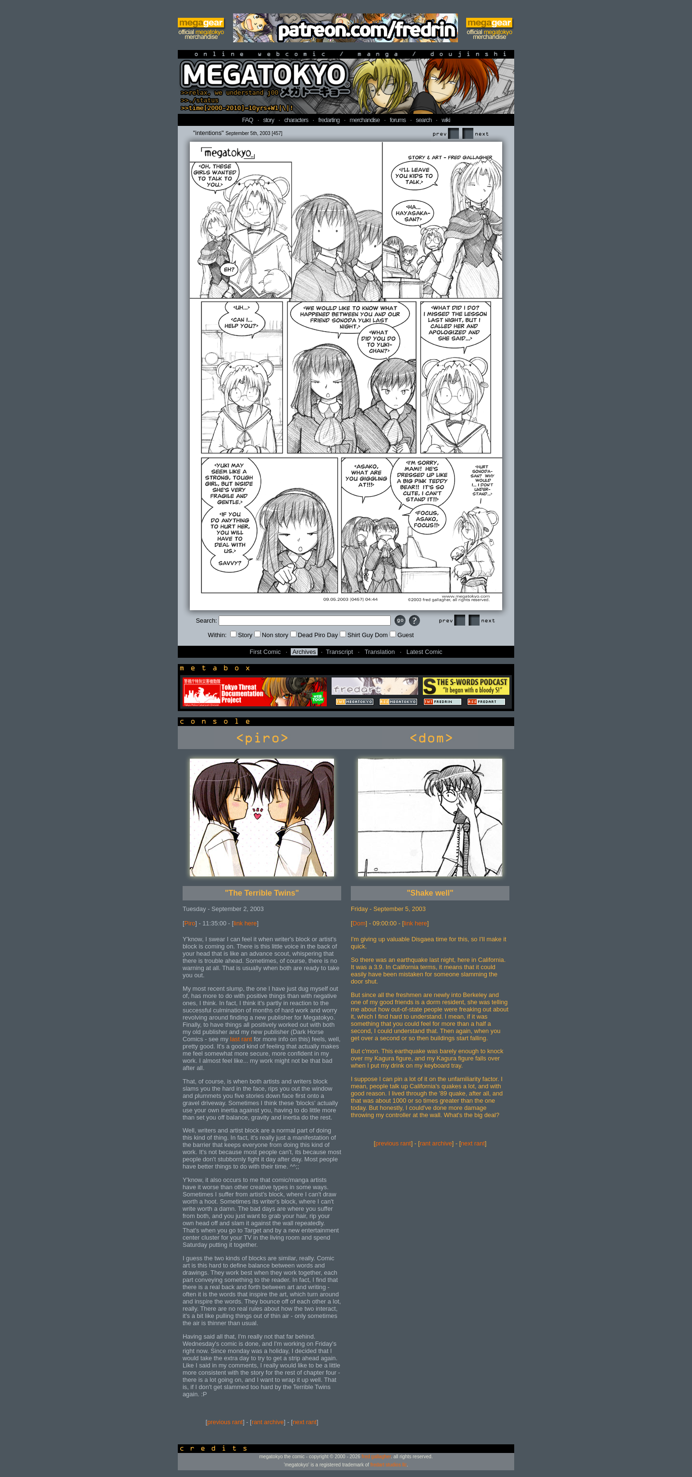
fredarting (328, 119)
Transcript (339, 651)
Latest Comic (425, 651)
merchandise (365, 119)
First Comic (265, 651)
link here (245, 923)
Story (241, 635)
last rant (241, 1039)
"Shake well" (430, 893)
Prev (445, 134)
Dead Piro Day (314, 635)
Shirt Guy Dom (364, 635)
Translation (380, 651)
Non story (271, 635)
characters (296, 119)
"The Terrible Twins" (262, 893)
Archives (304, 651)
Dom (359, 923)
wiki (446, 119)
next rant (305, 1422)
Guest (402, 635)
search (423, 119)
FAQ (247, 119)
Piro (190, 923)
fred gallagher (376, 1456)
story (268, 119)
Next (475, 134)
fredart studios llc (389, 1464)
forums (398, 119)
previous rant (225, 1422)
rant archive (268, 1422)
